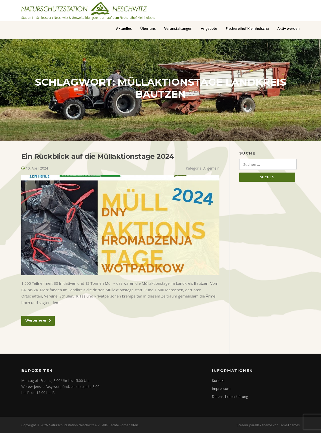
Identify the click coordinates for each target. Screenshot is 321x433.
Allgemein (211, 168)
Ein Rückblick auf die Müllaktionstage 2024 (97, 156)
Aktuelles (124, 28)
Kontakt (218, 380)
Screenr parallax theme (254, 425)
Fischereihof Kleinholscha (247, 28)
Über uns (147, 28)
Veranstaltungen (178, 28)
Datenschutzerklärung (230, 396)
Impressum (221, 388)
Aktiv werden (288, 28)
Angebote (209, 28)
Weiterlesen (38, 320)
